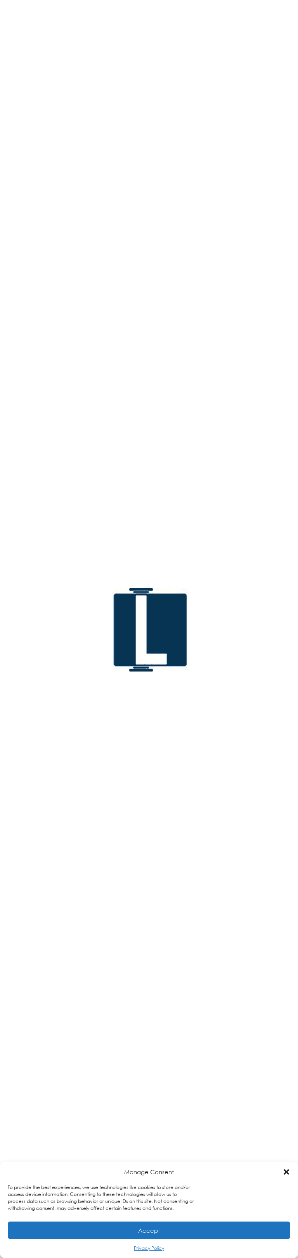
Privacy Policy (149, 1248)
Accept (149, 1230)
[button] (286, 1172)
